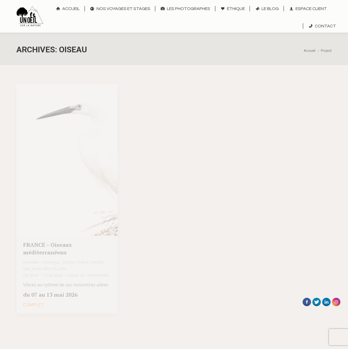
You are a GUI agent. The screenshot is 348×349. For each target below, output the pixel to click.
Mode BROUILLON (49, 268)
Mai (26, 268)
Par (31, 275)
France (83, 262)
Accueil (309, 51)
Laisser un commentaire (88, 275)
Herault (97, 262)
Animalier (31, 262)
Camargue (51, 262)
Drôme (68, 262)
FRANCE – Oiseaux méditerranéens (47, 248)
